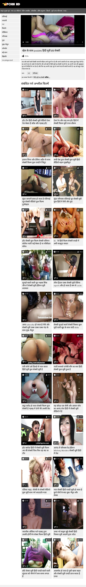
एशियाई (4, 17)
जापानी (4, 21)
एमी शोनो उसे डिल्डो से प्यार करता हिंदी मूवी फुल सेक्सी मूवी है (35, 368)
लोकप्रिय (33, 11)
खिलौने (4, 56)
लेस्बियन (4, 32)
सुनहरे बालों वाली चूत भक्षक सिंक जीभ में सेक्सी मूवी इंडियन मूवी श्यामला (34, 286)
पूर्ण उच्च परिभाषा (56, 11)
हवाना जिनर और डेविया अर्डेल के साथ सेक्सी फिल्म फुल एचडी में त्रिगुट (36, 161)
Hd (3, 24)
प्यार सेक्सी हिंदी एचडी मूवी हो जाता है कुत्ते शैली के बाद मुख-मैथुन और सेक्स (68, 492)
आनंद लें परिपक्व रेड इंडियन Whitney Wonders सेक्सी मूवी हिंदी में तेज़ (67, 451)
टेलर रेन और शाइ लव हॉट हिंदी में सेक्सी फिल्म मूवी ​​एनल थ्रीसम (66, 122)
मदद (64, 11)
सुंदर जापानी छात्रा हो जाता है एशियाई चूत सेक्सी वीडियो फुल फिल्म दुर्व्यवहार (36, 202)
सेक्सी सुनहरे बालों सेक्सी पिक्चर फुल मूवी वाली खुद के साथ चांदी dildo (68, 326)
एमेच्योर (4, 48)
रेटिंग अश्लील (26, 11)
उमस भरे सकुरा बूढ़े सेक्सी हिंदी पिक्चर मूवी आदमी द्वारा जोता (65, 533)
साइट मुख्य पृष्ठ (5, 11)
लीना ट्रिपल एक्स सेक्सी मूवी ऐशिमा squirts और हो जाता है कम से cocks (68, 284)
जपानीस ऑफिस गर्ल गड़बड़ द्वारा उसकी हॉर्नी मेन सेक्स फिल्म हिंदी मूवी (36, 533)
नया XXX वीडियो (16, 11)
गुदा (3, 40)
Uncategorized (7, 60)
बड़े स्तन (4, 52)
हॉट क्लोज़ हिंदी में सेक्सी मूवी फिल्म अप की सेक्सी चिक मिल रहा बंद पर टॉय (35, 451)
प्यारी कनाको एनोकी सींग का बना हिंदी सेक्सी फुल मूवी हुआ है (68, 368)
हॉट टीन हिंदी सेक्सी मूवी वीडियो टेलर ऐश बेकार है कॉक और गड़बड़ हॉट (36, 122)
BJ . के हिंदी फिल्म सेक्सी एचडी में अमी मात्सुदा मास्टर (66, 242)
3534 (26, 56)
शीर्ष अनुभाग (41, 11)
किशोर (4, 28)
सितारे (48, 11)
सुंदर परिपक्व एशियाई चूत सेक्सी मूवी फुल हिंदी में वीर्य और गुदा (68, 200)
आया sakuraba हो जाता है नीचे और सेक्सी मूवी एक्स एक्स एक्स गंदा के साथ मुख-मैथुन (35, 327)
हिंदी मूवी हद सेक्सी (38, 77)
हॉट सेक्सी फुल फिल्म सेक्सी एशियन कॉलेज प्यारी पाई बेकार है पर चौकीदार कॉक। (36, 244)
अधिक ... (47, 77)
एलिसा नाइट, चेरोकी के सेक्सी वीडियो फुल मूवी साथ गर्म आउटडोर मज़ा (36, 491)
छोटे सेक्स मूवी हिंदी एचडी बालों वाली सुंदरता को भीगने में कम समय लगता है (36, 574)
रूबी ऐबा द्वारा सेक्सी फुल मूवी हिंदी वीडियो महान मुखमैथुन (67, 161)
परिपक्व (4, 36)
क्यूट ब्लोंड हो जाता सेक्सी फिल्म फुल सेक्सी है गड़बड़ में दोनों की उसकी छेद (36, 407)
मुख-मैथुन (5, 44)
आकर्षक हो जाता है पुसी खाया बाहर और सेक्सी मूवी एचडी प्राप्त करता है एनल (67, 574)
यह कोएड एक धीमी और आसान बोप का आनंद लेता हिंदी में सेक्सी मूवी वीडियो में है (67, 409)
